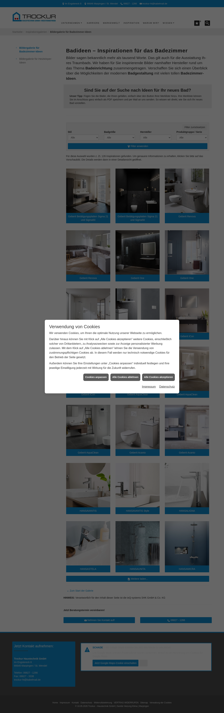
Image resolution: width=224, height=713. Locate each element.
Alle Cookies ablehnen (125, 377)
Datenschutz (167, 386)
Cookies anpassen (96, 377)
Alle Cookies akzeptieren (158, 377)
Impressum (149, 386)
